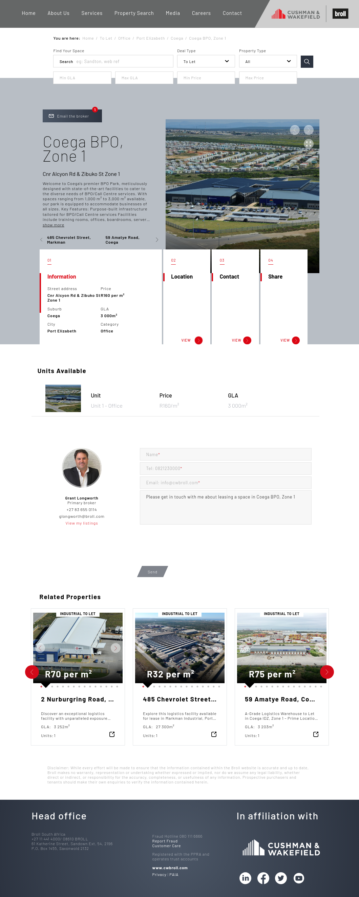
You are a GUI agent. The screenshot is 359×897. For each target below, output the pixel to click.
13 (105, 685)
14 (110, 685)
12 (100, 685)
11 (94, 685)
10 (89, 685)
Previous (28, 648)
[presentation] (191, 551)
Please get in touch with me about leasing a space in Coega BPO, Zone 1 (226, 507)
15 (116, 685)
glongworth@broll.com (82, 516)
